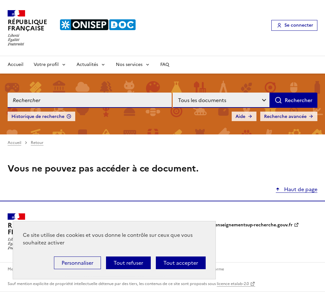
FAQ (164, 64)
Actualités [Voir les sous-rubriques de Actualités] (87, 64)
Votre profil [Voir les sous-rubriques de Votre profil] (46, 64)
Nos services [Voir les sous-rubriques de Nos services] (129, 64)
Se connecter (298, 25)
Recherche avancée (285, 116)
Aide (240, 116)
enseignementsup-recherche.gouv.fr (254, 225)
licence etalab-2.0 (233, 284)
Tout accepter (180, 263)
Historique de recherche (37, 116)
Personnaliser (77, 263)
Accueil (15, 64)
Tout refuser (128, 263)
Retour (37, 143)
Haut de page (300, 189)
